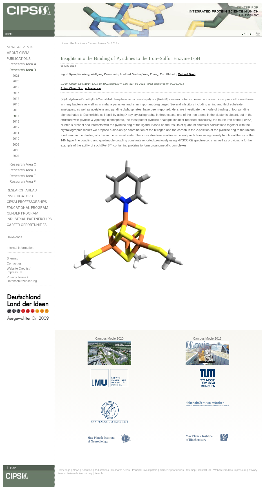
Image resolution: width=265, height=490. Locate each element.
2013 (15, 121)
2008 (15, 150)
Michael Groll (186, 74)
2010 (15, 139)
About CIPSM (18, 53)
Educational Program (27, 208)
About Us (87, 470)
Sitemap (12, 258)
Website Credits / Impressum (229, 470)
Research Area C (23, 164)
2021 (15, 76)
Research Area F (23, 182)
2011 (15, 133)
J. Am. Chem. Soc (72, 88)
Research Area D (23, 170)
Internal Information (20, 247)
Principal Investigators (144, 470)
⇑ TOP (11, 467)
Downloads (14, 237)
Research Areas (22, 190)
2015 (15, 110)
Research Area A (23, 64)
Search (98, 473)
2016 (15, 104)
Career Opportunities (26, 225)
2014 (15, 116)
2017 (15, 99)
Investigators (20, 196)
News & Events (20, 47)
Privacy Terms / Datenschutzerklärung (22, 279)
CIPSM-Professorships (27, 202)
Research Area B (23, 70)
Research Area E (23, 176)
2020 (15, 81)
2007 (15, 156)
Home (64, 43)
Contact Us (204, 470)
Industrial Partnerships (29, 219)
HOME (9, 34)
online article (93, 88)
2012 (15, 127)
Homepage (64, 470)
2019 (15, 87)
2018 (15, 93)
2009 (15, 144)
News (76, 470)
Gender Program (22, 213)
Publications (18, 59)
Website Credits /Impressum (18, 270)
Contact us (14, 263)
